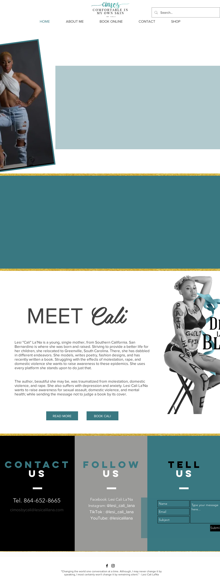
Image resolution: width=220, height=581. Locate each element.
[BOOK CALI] (102, 415)
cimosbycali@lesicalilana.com (36, 509)
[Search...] (185, 12)
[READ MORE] (62, 415)
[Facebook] (107, 565)
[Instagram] (113, 565)
